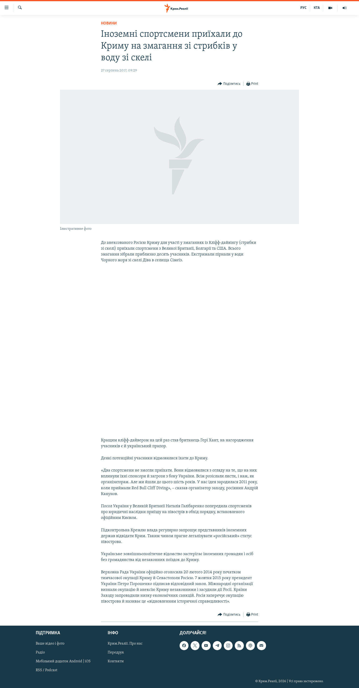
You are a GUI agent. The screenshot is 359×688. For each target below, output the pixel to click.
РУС (303, 8)
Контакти (116, 661)
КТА (317, 8)
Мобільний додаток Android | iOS (63, 661)
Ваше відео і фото (50, 643)
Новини (109, 23)
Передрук (116, 652)
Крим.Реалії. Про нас (125, 643)
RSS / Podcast (46, 670)
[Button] (229, 84)
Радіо (40, 652)
